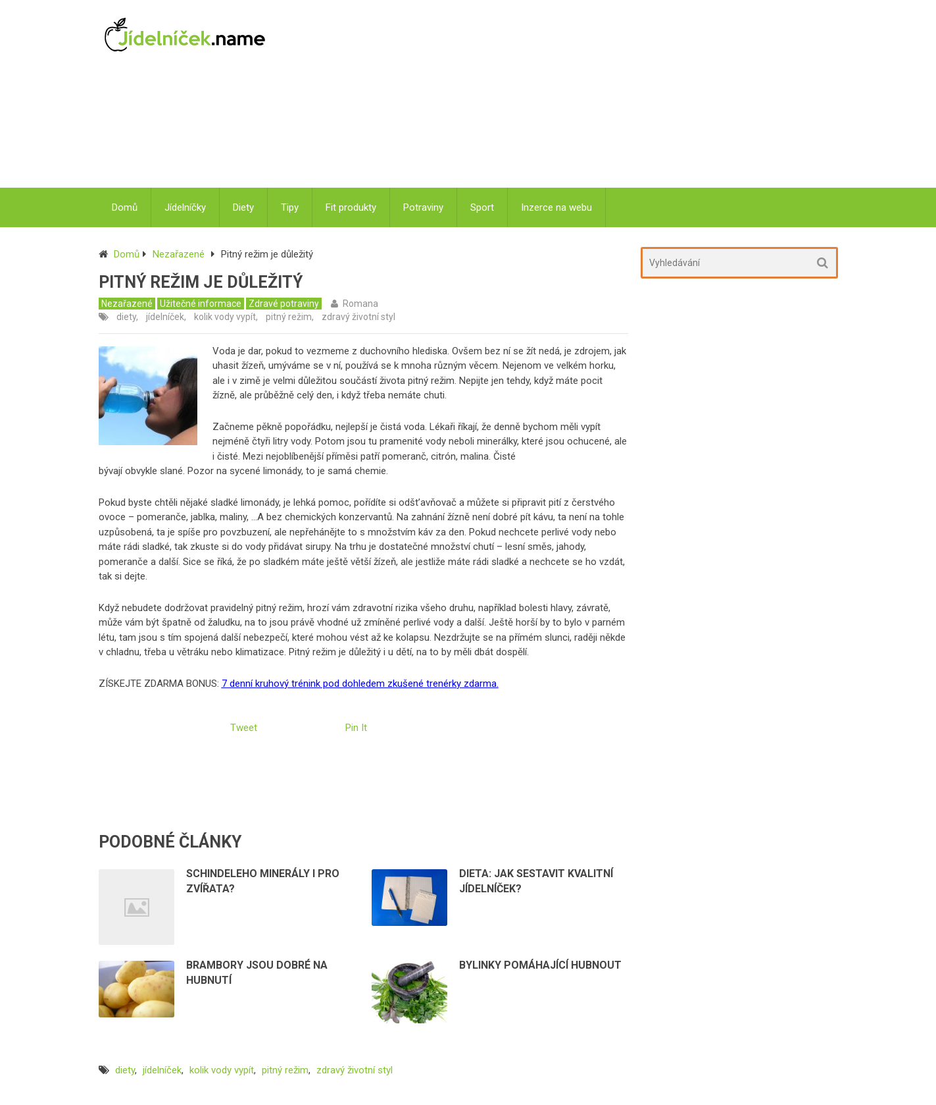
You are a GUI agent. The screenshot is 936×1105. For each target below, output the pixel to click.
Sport (482, 207)
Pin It (356, 728)
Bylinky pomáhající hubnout (540, 965)
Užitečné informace (200, 303)
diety (126, 316)
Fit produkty (351, 207)
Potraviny (423, 207)
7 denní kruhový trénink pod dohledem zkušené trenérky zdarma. (360, 683)
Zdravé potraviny (284, 303)
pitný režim (289, 316)
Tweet (243, 728)
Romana (360, 303)
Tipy (290, 207)
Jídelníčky (185, 207)
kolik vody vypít (225, 316)
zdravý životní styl (358, 316)
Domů (124, 207)
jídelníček (165, 316)
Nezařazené (179, 254)
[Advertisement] (560, 95)
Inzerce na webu (556, 207)
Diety (243, 207)
